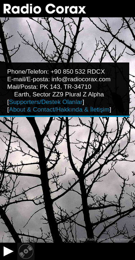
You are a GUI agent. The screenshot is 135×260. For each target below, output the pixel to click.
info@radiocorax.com (81, 79)
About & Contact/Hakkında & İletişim (59, 109)
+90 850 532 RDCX (77, 71)
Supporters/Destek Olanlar (45, 101)
